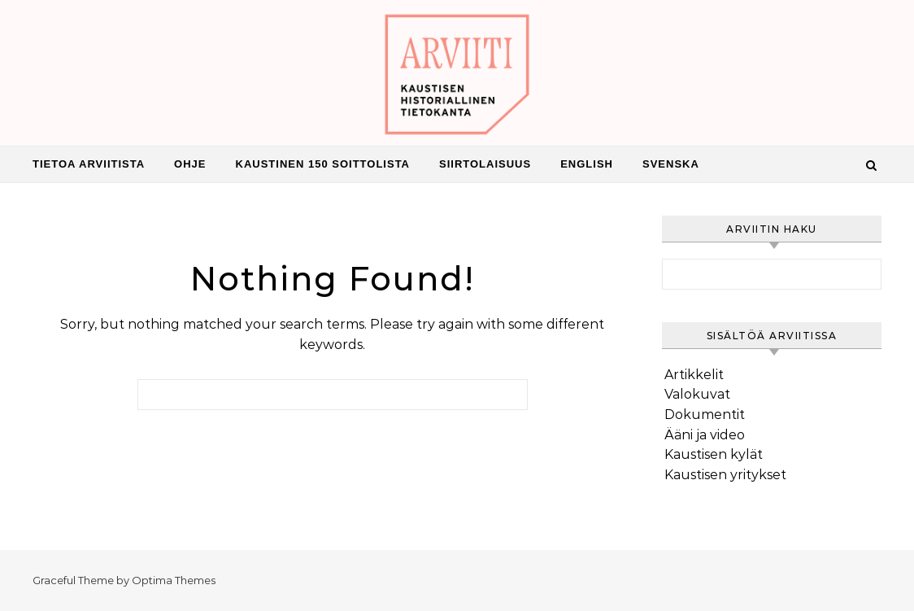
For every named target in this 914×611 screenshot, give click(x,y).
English (586, 164)
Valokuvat (697, 394)
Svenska (670, 164)
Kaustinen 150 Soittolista (323, 164)
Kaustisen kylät (713, 454)
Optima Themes (173, 580)
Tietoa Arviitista (89, 164)
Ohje (190, 164)
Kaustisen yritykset (725, 474)
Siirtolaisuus (485, 164)
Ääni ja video (704, 435)
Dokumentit (704, 414)
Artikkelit (694, 374)
